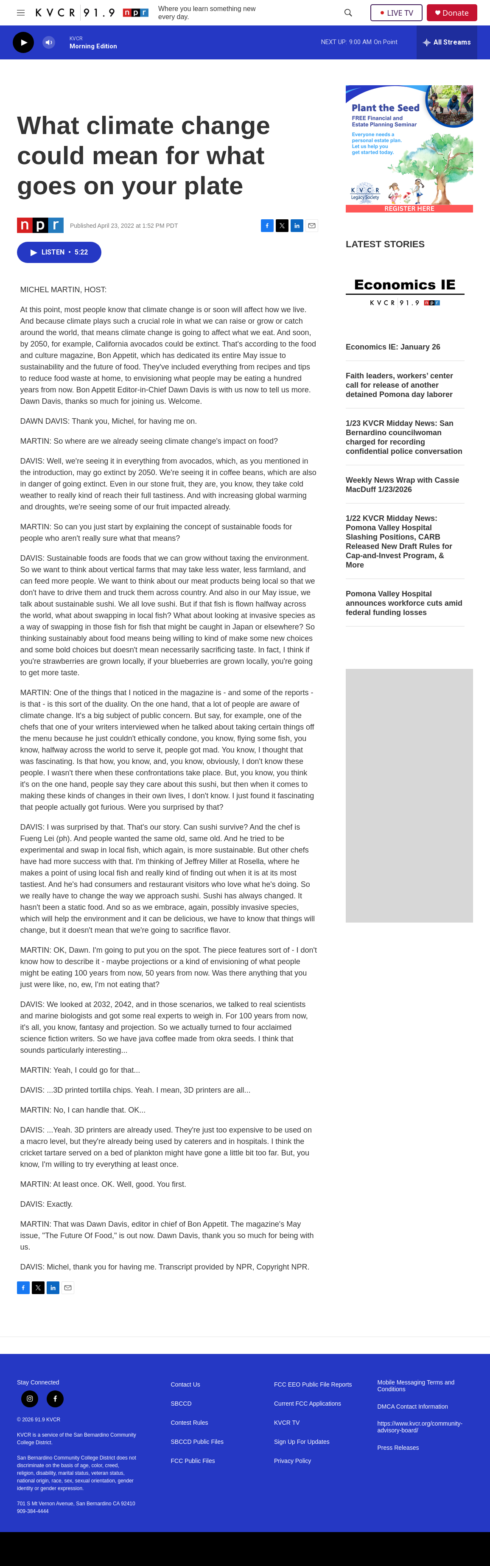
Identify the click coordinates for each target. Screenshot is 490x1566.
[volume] (49, 42)
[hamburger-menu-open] (21, 12)
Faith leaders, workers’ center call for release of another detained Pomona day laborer (399, 385)
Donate (455, 12)
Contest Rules (189, 1423)
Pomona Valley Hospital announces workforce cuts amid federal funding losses (404, 603)
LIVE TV (396, 13)
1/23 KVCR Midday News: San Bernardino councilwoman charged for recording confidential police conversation (404, 437)
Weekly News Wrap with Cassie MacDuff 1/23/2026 (402, 485)
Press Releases (398, 1448)
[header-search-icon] (348, 13)
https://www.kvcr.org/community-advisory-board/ (420, 1427)
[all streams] (447, 42)
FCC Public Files (193, 1461)
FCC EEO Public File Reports (313, 1384)
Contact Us (185, 1384)
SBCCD (181, 1404)
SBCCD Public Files (197, 1442)
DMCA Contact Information (413, 1407)
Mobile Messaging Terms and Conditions (416, 1386)
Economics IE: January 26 (393, 347)
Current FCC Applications (307, 1404)
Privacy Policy (292, 1461)
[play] (23, 43)
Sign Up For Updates (302, 1442)
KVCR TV (287, 1423)
